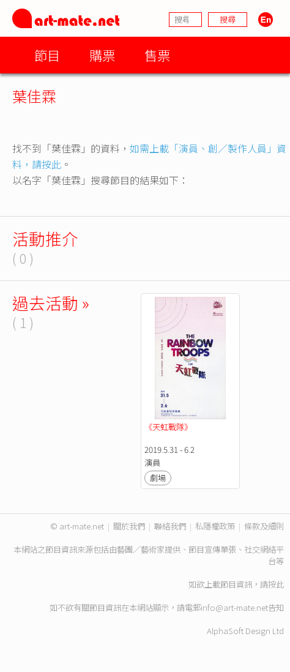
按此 (276, 584)
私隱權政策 (215, 526)
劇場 (158, 477)
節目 (47, 54)
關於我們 (129, 526)
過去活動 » (50, 303)
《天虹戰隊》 (168, 427)
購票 (102, 54)
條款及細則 (264, 526)
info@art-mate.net (234, 607)
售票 (157, 54)
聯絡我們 (170, 526)
